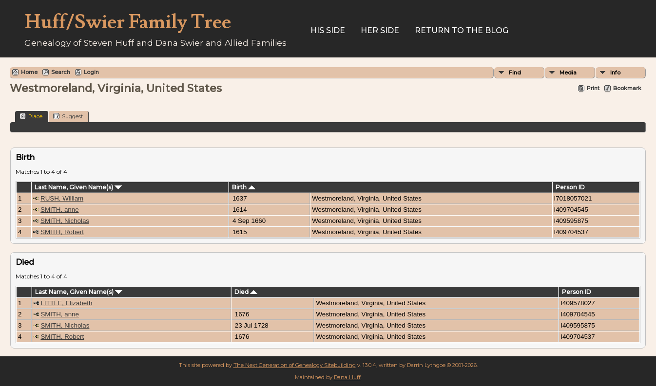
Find (515, 72)
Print (593, 88)
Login (91, 72)
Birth (243, 187)
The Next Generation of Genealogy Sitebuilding (294, 365)
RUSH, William (61, 198)
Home (29, 72)
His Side (327, 30)
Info (615, 72)
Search (60, 72)
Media (568, 72)
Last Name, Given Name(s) (78, 187)
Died (245, 291)
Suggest (68, 116)
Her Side (380, 30)
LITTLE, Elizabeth (66, 303)
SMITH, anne (59, 209)
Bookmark (627, 88)
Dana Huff (347, 377)
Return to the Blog (461, 30)
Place (30, 116)
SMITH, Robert (62, 232)
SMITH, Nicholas (64, 220)
